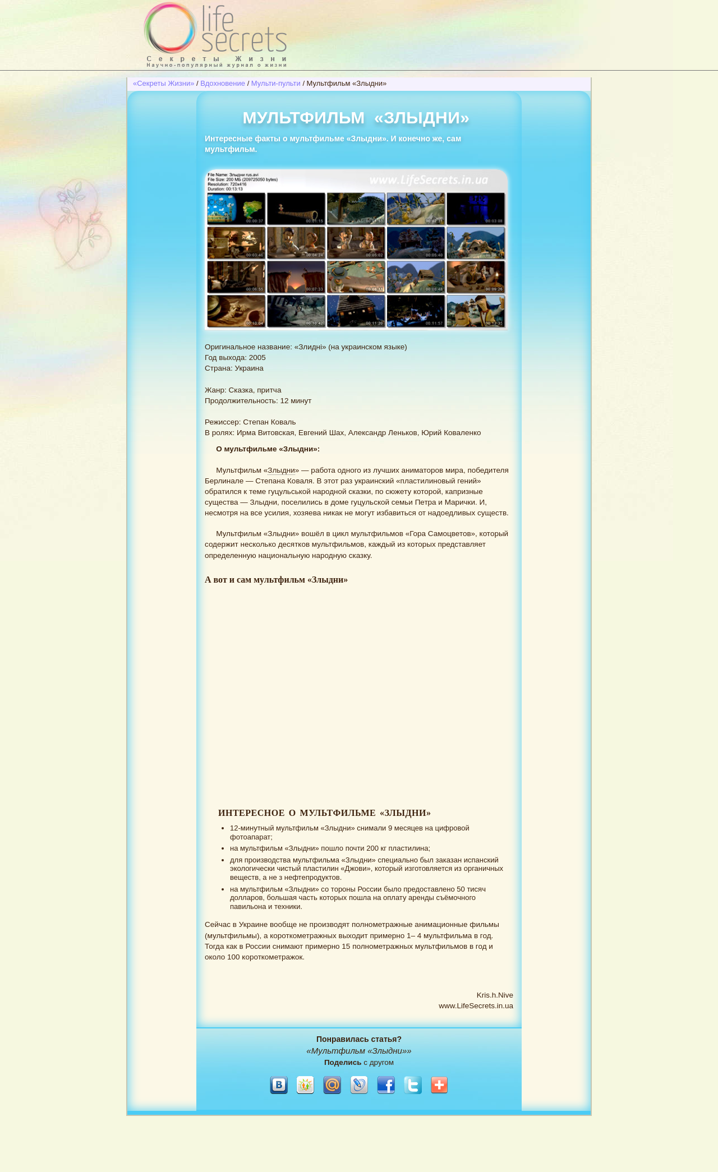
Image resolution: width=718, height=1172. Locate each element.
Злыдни (281, 470)
